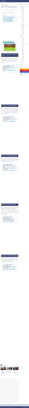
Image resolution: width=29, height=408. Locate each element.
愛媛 (22, 50)
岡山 (22, 48)
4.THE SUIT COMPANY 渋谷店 (7, 20)
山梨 (22, 27)
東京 (22, 17)
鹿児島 (23, 58)
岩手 (22, 13)
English (21, 75)
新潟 (22, 26)
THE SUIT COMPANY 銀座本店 (10, 170)
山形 (22, 12)
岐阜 (22, 29)
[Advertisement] (9, 32)
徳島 (22, 52)
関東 (22, 16)
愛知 (22, 25)
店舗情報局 (3, 1)
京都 (22, 39)
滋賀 (22, 40)
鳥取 (22, 46)
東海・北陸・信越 (23, 24)
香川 (22, 49)
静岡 (22, 28)
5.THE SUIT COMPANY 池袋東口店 (8, 21)
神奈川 (23, 18)
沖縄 (22, 59)
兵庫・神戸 (23, 38)
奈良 (22, 41)
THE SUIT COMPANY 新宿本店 (10, 121)
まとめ (22, 61)
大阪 (22, 37)
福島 (22, 14)
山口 (22, 47)
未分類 (22, 64)
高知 (22, 51)
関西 (22, 36)
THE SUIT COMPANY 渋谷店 (10, 221)
